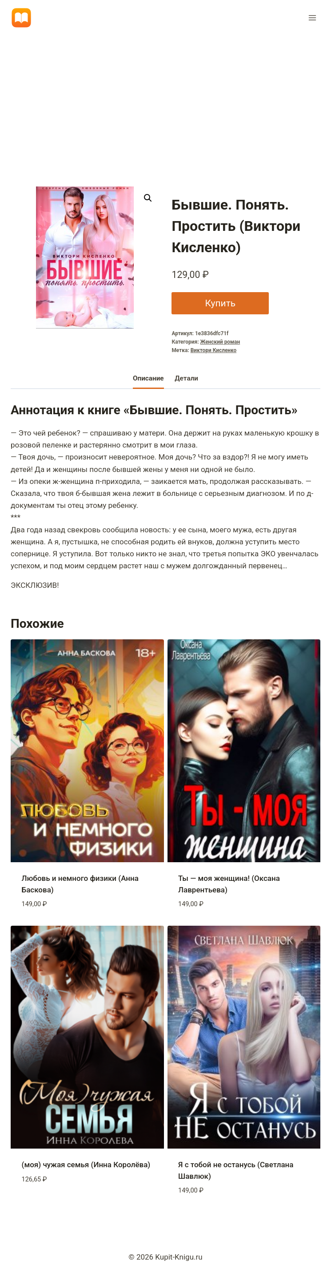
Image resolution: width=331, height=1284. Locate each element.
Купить (219, 303)
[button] (148, 198)
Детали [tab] (186, 378)
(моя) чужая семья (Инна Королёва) (86, 1164)
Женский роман (220, 342)
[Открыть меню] (312, 17)
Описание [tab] (148, 378)
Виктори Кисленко (214, 350)
